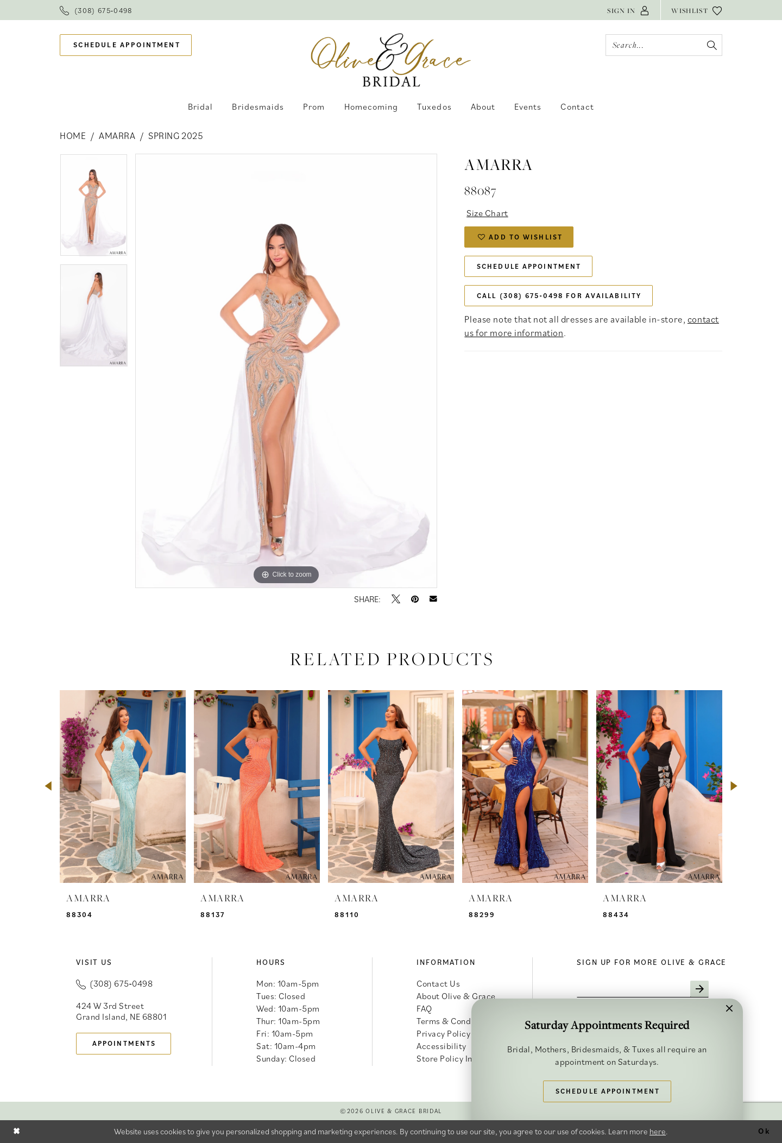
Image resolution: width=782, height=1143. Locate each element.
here (657, 1131)
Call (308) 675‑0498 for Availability (563, 297)
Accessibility (441, 1045)
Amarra (117, 136)
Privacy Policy (443, 1033)
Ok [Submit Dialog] (763, 1131)
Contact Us (438, 983)
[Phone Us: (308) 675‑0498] (96, 10)
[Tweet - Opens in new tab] (396, 599)
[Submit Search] (711, 45)
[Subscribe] (702, 989)
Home (73, 136)
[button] (628, 10)
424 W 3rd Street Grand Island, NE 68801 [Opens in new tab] (121, 1011)
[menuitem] (96, 10)
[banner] (391, 59)
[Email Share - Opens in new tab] (433, 599)
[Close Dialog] (17, 1131)
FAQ (424, 1008)
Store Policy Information (463, 1058)
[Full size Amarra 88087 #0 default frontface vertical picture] (286, 371)
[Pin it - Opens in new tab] (415, 599)
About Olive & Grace (456, 995)
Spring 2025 (175, 136)
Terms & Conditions (455, 1020)
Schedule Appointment (530, 268)
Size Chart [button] (488, 213)
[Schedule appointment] (126, 45)
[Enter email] (644, 989)
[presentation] (123, 786)
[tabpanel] (94, 209)
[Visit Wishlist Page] (696, 10)
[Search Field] (664, 45)
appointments (125, 1043)
